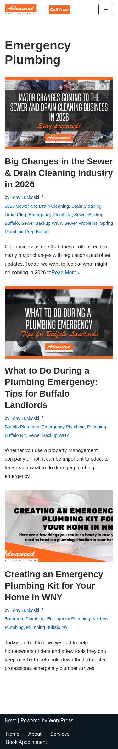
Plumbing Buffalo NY (47, 627)
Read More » (66, 272)
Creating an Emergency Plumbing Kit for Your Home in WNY (54, 585)
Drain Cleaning (86, 206)
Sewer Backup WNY (41, 223)
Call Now (59, 9)
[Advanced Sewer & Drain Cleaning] (22, 9)
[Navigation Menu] (105, 9)
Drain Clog (15, 214)
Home (13, 734)
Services (60, 734)
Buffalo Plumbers (22, 426)
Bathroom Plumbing (24, 618)
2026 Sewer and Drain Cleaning (37, 206)
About (35, 734)
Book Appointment (26, 742)
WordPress (60, 720)
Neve (10, 720)
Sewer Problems (81, 223)
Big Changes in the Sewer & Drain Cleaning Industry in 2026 (59, 172)
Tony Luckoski (25, 197)
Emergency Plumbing (50, 214)
